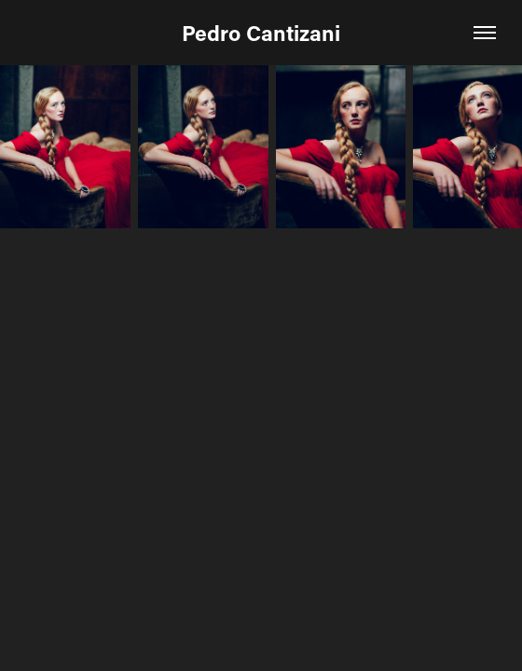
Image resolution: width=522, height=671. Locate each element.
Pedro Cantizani (261, 33)
